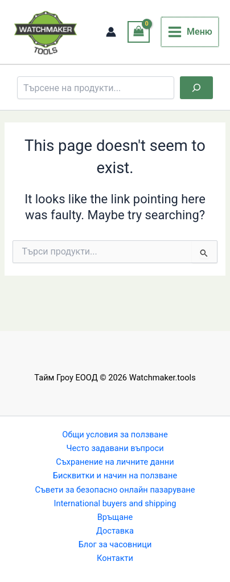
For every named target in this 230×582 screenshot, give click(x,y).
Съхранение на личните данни (115, 462)
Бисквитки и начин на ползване (115, 475)
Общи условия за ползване (114, 434)
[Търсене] (196, 87)
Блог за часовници (115, 544)
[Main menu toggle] (190, 32)
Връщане (115, 517)
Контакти (115, 558)
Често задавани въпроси (114, 448)
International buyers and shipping (115, 503)
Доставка (115, 531)
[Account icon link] (112, 32)
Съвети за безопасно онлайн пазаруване (115, 490)
